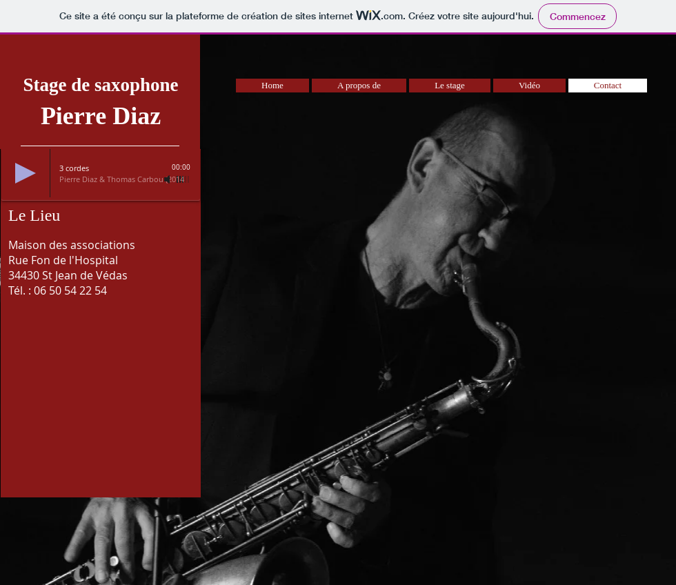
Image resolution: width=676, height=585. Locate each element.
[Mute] (168, 179)
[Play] (25, 173)
